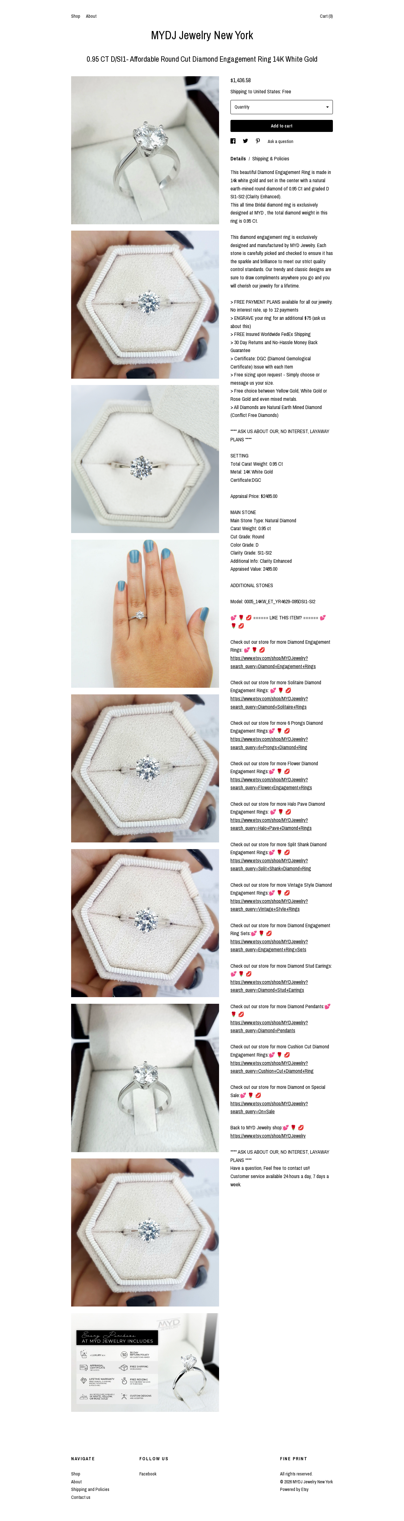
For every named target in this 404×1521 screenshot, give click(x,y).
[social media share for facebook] (233, 141)
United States (267, 91)
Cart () (326, 16)
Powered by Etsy (294, 1489)
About (91, 16)
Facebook (147, 1474)
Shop (75, 16)
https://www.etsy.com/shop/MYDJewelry (268, 1135)
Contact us (80, 1497)
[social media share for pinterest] (258, 141)
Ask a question (280, 141)
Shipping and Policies (90, 1489)
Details (238, 158)
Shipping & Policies (270, 158)
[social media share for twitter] (246, 141)
